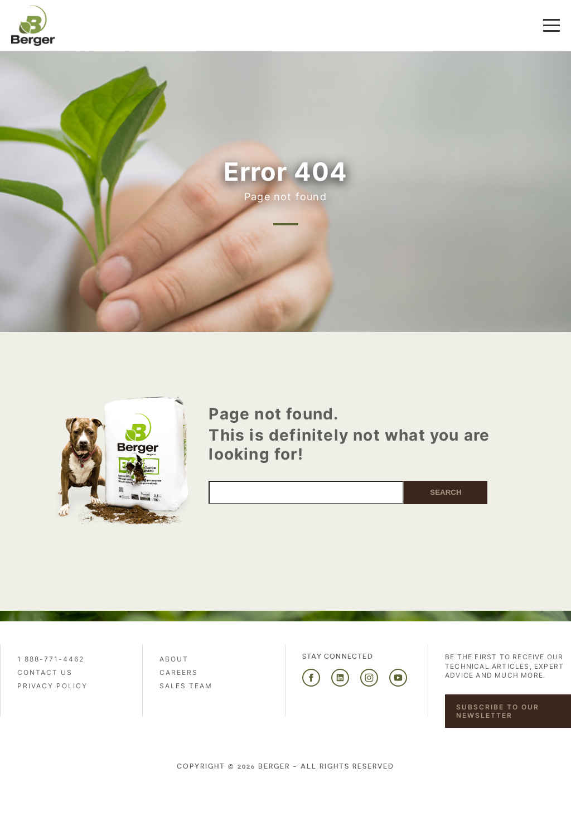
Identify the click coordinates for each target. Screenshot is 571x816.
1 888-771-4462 (50, 659)
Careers (178, 672)
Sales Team (185, 686)
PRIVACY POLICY (52, 686)
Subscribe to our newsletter (497, 711)
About (173, 659)
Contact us (44, 672)
